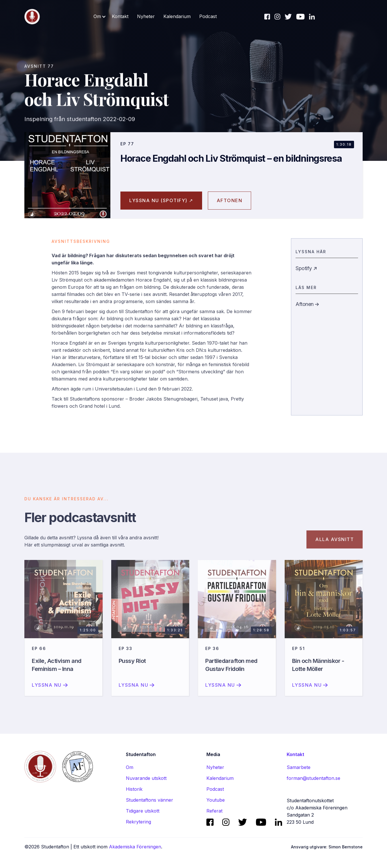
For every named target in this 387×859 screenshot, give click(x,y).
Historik (134, 789)
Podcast (208, 16)
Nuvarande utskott (146, 778)
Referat (214, 811)
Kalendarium (177, 16)
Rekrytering (138, 822)
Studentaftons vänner (149, 800)
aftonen (230, 200)
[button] (100, 16)
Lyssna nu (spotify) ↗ (161, 200)
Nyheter (146, 16)
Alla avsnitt (334, 544)
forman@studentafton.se (313, 778)
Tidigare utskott (142, 811)
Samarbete (298, 767)
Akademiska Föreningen (135, 847)
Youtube (215, 800)
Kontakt (120, 16)
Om (129, 767)
